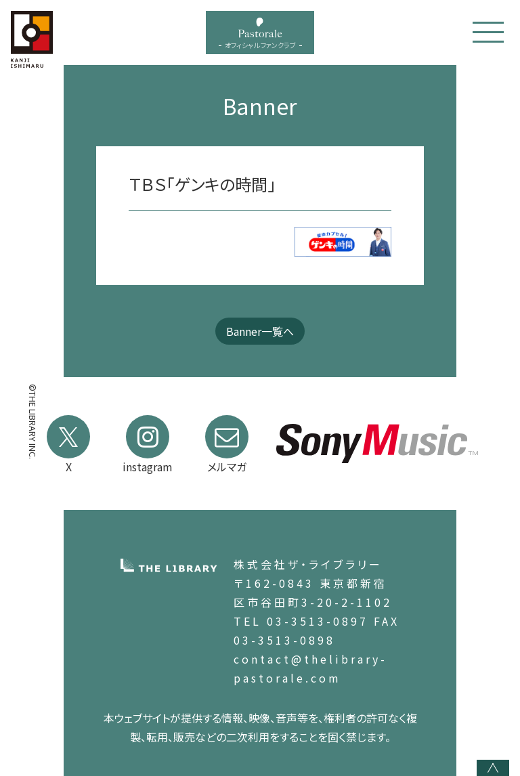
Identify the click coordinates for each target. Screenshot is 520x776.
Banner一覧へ (260, 331)
